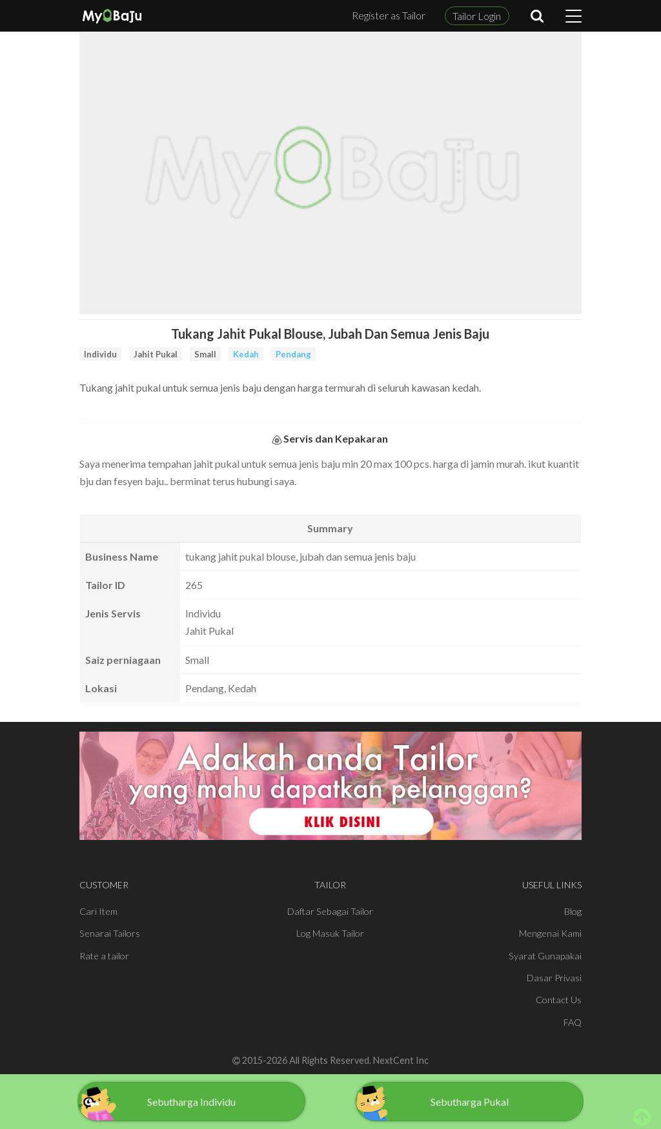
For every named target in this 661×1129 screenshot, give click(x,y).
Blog (573, 911)
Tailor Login (477, 16)
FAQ (573, 1022)
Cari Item (98, 911)
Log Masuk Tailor (330, 933)
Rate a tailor (104, 955)
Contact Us (559, 999)
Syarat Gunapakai (545, 955)
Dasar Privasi (554, 977)
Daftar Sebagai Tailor (330, 911)
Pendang (293, 354)
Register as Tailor (388, 15)
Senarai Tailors (109, 933)
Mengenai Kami (550, 933)
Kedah (246, 354)
